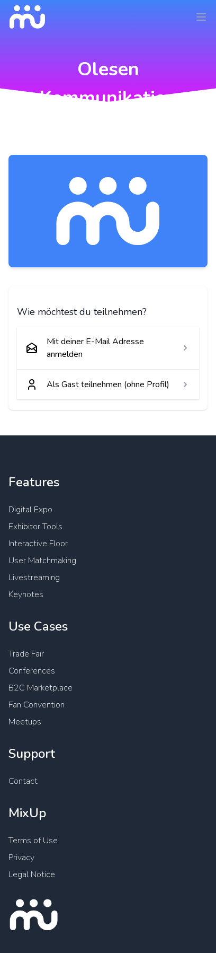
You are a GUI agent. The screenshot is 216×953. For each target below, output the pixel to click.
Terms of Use (33, 840)
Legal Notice (31, 874)
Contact (23, 781)
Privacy (21, 857)
